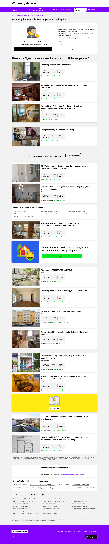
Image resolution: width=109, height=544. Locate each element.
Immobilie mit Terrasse (29, 487)
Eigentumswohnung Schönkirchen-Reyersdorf (83, 508)
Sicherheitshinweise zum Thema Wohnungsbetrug (37, 458)
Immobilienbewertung (66, 10)
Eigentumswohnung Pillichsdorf (79, 511)
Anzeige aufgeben (77, 9)
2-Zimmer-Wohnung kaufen (49, 211)
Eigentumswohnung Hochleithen (79, 501)
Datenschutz (60, 532)
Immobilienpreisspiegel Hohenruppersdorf (72, 474)
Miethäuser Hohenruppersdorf (42, 484)
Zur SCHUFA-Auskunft (73, 155)
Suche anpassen (33, 49)
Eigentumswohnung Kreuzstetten (22, 511)
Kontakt (79, 532)
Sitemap (85, 532)
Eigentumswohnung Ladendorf (50, 506)
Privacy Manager (93, 532)
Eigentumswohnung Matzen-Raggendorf (53, 501)
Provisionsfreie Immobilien (20, 484)
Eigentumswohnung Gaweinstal (79, 499)
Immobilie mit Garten (17, 487)
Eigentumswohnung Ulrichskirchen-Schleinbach (26, 513)
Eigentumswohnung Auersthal (21, 504)
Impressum (68, 532)
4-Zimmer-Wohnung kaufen (21, 214)
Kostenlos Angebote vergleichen (62, 256)
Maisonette (71, 488)
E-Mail (59, 41)
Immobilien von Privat (90, 487)
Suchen (28, 10)
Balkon (67, 484)
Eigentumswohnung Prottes (20, 506)
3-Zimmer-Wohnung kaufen (77, 211)
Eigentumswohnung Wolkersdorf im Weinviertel (55, 511)
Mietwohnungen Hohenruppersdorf (23, 216)
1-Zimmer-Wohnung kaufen (21, 211)
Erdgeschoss (53, 488)
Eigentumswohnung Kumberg (78, 504)
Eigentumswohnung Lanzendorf (21, 508)
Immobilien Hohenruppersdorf (78, 214)
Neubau (93, 484)
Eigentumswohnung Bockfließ (78, 506)
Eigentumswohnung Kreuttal (49, 513)
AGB (74, 532)
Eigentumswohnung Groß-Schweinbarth (24, 501)
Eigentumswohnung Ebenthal (50, 504)
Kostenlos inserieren (15, 9)
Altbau (60, 484)
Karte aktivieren (54, 408)
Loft (62, 488)
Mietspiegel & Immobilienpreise (38, 9)
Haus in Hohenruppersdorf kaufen (51, 214)
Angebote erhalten (76, 49)
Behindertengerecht (80, 484)
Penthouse (80, 487)
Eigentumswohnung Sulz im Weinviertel (24, 499)
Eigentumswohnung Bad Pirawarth (51, 499)
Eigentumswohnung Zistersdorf (50, 508)
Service (55, 10)
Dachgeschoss (42, 488)
